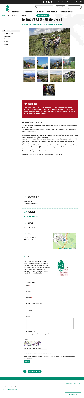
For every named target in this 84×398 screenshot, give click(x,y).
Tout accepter (72, 394)
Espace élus (60, 7)
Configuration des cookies (72, 384)
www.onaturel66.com (32, 216)
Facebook (43, 2)
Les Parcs (15, 13)
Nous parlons (7, 36)
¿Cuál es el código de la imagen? (33, 348)
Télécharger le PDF (34, 372)
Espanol (81, 2)
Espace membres (74, 7)
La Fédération (27, 13)
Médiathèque (52, 12)
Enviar (27, 361)
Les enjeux (40, 13)
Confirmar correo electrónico (34, 303)
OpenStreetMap (67, 248)
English (78, 2)
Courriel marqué (30, 332)
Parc (5, 47)
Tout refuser (73, 389)
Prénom (28, 291)
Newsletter (61, 2)
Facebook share (24, 371)
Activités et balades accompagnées (52, 24)
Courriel (28, 298)
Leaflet (60, 248)
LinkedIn (49, 2)
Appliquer (36, 7)
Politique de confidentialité (10, 389)
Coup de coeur (8, 31)
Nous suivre (7, 39)
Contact (6, 41)
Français (76, 2)
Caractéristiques (8, 33)
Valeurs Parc (42, 16)
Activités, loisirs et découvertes (32, 24)
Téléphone (29, 311)
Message (29, 316)
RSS (51, 2)
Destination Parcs (67, 12)
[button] (49, 42)
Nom (27, 286)
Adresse (6, 44)
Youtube (46, 2)
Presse (69, 2)
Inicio (3, 16)
